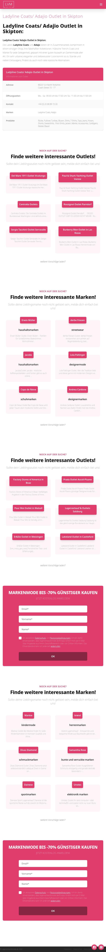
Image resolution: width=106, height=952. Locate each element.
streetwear (77, 329)
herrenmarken (77, 725)
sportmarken (28, 794)
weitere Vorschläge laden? (53, 261)
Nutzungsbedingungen (60, 638)
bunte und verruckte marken (77, 759)
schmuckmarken (28, 759)
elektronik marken (77, 794)
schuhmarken (28, 399)
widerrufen (55, 646)
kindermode (28, 725)
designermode (77, 364)
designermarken (77, 399)
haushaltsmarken (28, 329)
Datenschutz (40, 638)
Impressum (68, 949)
